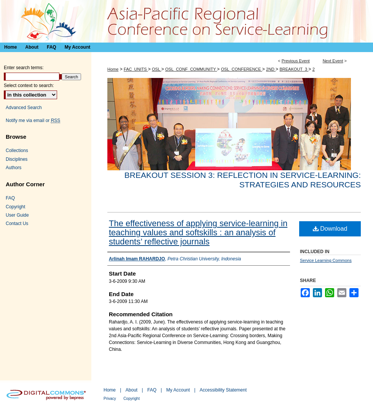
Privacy (110, 398)
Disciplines (16, 159)
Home (112, 69)
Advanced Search (24, 107)
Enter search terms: (24, 67)
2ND (271, 69)
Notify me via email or (33, 120)
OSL (156, 69)
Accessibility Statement (223, 390)
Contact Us (17, 223)
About (131, 390)
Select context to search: (29, 85)
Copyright (15, 206)
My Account (178, 390)
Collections (17, 150)
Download (330, 228)
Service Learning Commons (326, 260)
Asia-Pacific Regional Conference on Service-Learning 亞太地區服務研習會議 (186, 21)
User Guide (17, 215)
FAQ (10, 198)
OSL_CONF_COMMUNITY (191, 69)
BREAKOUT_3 (293, 69)
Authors (13, 167)
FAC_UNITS (136, 69)
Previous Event (296, 61)
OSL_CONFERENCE (241, 69)
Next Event (333, 61)
